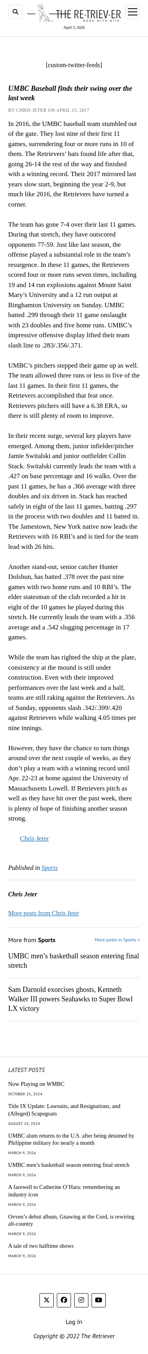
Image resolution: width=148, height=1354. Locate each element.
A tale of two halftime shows (41, 1246)
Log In (74, 1322)
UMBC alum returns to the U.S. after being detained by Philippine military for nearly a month (71, 1139)
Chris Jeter (34, 838)
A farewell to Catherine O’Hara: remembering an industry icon (64, 1191)
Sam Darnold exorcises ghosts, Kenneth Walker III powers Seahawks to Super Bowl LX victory (70, 999)
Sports (49, 867)
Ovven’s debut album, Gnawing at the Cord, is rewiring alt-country (71, 1220)
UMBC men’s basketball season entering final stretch (73, 960)
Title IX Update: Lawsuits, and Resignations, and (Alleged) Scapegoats (64, 1110)
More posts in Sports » (117, 940)
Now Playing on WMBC (36, 1084)
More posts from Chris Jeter (43, 913)
